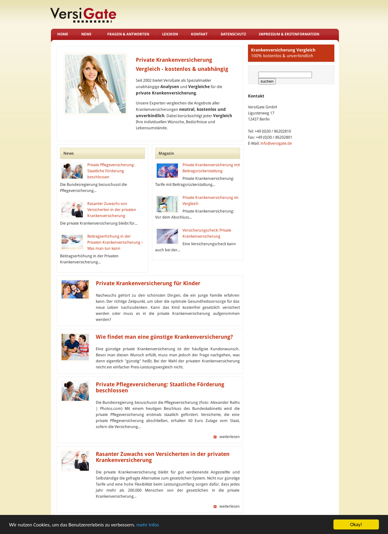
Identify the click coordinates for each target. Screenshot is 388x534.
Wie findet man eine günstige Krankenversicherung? (164, 337)
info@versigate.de (276, 143)
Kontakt (199, 34)
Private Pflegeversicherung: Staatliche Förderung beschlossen (111, 171)
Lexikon (170, 34)
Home (62, 34)
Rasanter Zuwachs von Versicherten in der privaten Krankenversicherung (111, 209)
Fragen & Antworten (128, 34)
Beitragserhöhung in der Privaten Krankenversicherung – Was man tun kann (115, 242)
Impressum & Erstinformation (289, 34)
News (86, 34)
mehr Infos (147, 525)
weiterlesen (229, 436)
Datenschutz (233, 34)
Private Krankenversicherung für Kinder (148, 283)
